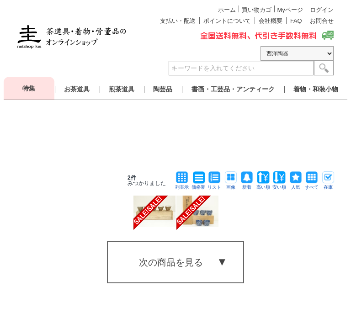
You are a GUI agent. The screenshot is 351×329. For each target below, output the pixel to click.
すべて (312, 185)
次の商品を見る (171, 262)
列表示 (182, 185)
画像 (231, 185)
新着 (247, 185)
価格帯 (198, 185)
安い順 (279, 185)
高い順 (263, 185)
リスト (214, 185)
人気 (296, 185)
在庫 (328, 185)
